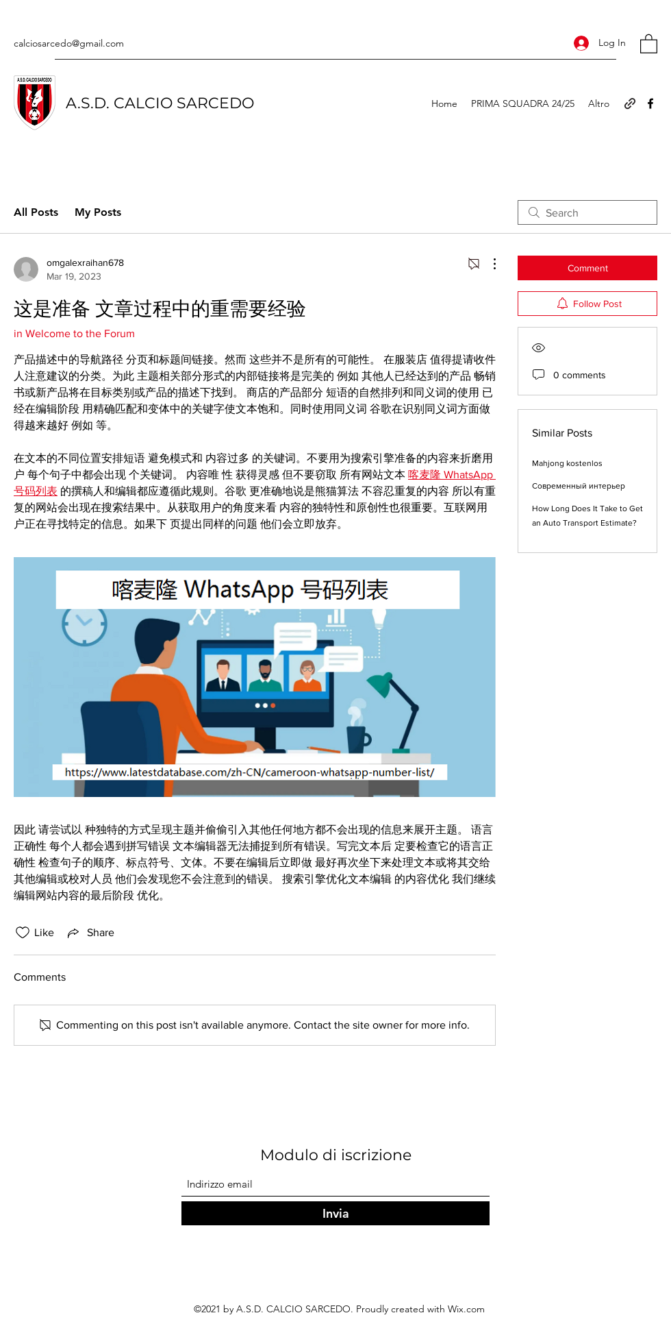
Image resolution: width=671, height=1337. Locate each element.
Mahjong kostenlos (567, 463)
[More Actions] (487, 264)
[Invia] (335, 1213)
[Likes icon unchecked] (22, 932)
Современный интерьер (578, 486)
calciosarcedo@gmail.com (69, 43)
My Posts (98, 212)
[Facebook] (650, 103)
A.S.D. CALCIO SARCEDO (160, 103)
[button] (648, 43)
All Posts (36, 212)
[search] (587, 212)
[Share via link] (89, 932)
